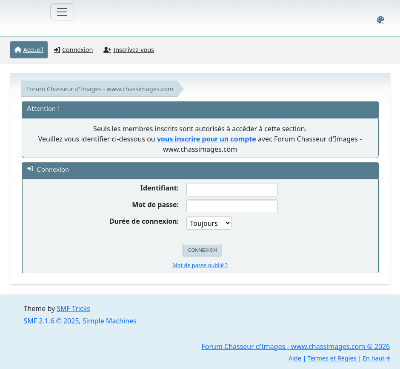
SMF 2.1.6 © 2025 (51, 321)
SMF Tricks (73, 308)
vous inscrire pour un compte (206, 139)
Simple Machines (110, 321)
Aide (295, 358)
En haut (376, 358)
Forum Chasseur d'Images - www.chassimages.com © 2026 (295, 346)
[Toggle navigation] (62, 11)
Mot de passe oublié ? (200, 265)
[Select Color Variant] (380, 19)
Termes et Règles (331, 358)
